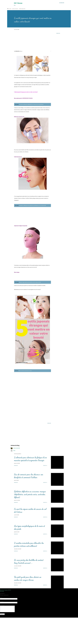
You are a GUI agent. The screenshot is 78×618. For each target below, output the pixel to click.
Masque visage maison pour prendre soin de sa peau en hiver (30, 282)
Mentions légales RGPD (5, 590)
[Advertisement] (32, 40)
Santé (23, 5)
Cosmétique (44, 5)
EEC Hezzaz (18, 3)
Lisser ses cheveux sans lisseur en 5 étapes (28, 370)
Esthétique (37, 5)
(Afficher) (20, 51)
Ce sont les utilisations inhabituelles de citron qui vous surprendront (31, 104)
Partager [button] (58, 33)
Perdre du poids (29, 5)
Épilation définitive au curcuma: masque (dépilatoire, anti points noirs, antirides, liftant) (30, 495)
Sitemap (2, 591)
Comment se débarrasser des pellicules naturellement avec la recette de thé (32, 205)
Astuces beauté (16, 5)
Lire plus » (45, 517)
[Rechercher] (61, 2)
